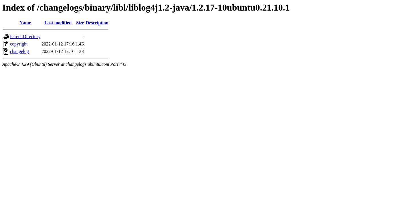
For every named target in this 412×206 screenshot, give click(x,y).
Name (25, 22)
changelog (19, 51)
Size (80, 22)
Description (97, 22)
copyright (18, 43)
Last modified (58, 22)
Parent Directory (25, 36)
